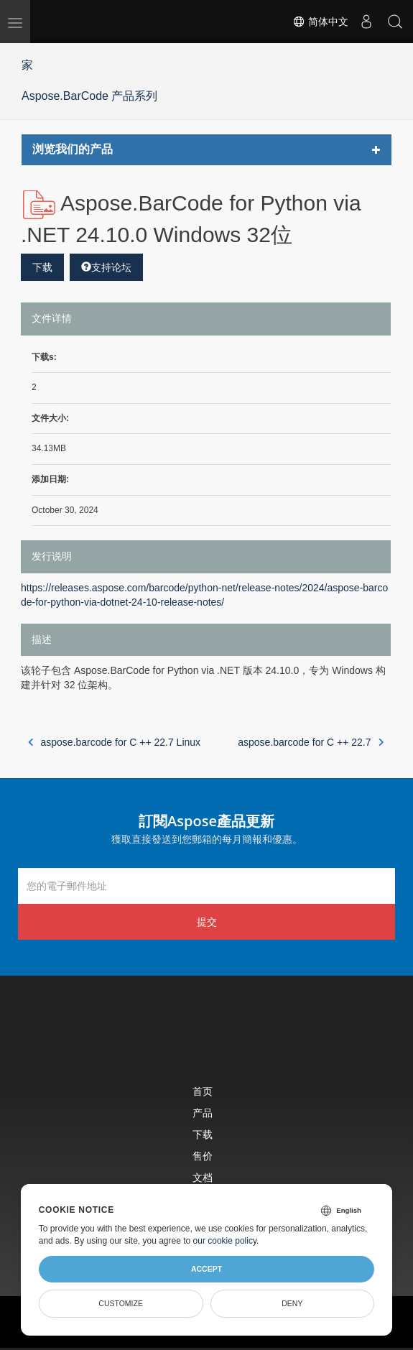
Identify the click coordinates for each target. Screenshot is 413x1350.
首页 (202, 1091)
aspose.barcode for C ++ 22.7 (311, 742)
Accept (206, 1269)
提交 (207, 921)
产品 (202, 1112)
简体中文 (320, 21)
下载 (42, 267)
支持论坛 (106, 267)
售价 (202, 1155)
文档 (202, 1177)
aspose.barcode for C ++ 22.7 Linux (114, 742)
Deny (292, 1303)
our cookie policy (225, 1241)
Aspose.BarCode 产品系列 (89, 96)
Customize (120, 1303)
